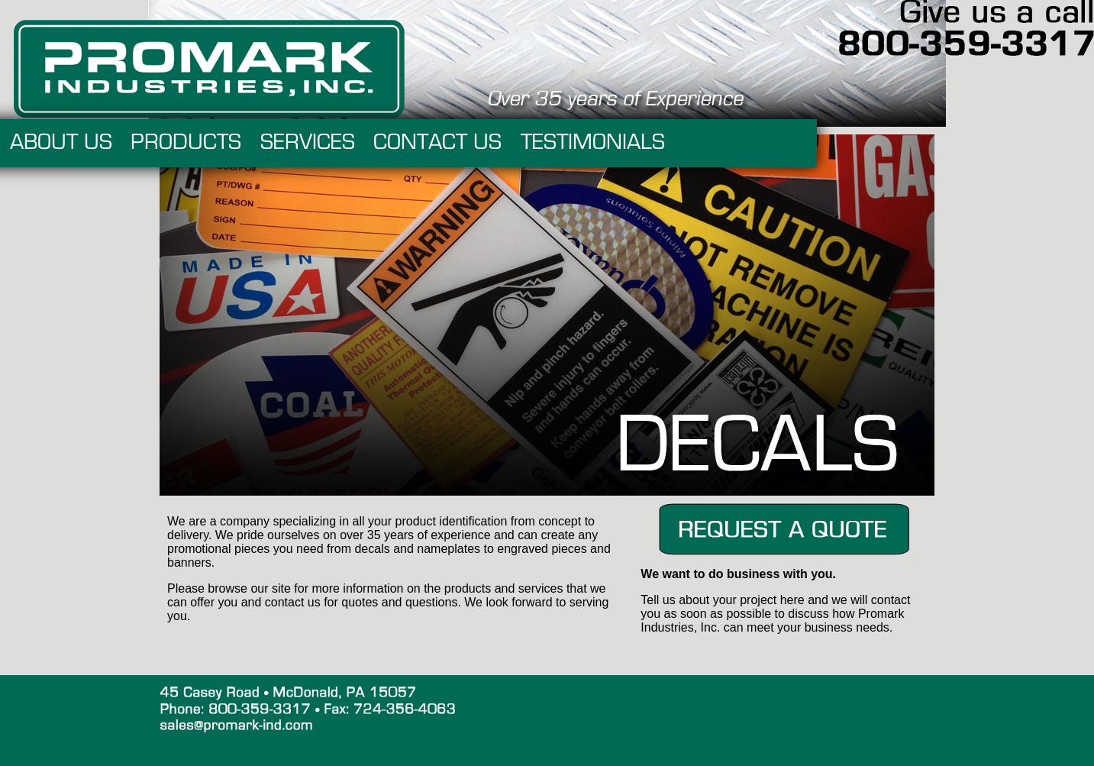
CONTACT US (585, 143)
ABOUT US (209, 143)
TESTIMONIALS (741, 143)
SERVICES (455, 143)
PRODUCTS (334, 143)
